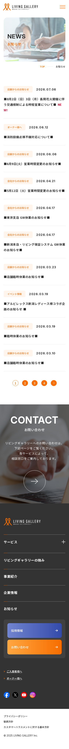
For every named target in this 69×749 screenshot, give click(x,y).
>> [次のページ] (54, 383)
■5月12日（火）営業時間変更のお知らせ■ (34, 190)
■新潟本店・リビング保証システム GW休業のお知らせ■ (34, 247)
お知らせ (10, 608)
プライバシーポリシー (16, 716)
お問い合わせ (34, 647)
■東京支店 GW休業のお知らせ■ (27, 217)
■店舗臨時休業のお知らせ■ (24, 277)
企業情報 (10, 592)
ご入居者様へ (14, 671)
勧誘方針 (8, 721)
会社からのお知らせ (18, 181)
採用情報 (34, 630)
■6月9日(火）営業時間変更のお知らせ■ (32, 164)
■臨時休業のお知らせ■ (21, 336)
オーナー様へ (14, 127)
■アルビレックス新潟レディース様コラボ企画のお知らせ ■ (34, 306)
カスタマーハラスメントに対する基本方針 (26, 727)
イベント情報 (14, 294)
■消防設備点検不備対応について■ (28, 137)
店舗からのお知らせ (18, 89)
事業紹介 (10, 576)
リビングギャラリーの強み (24, 560)
